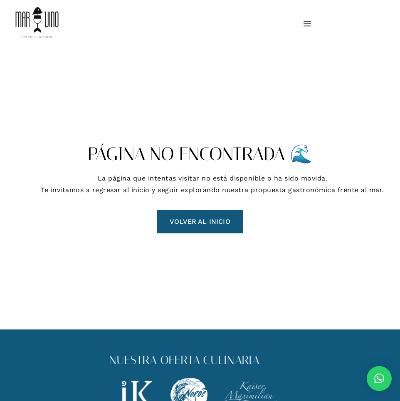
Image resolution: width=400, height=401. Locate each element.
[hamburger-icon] (305, 24)
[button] (379, 378)
